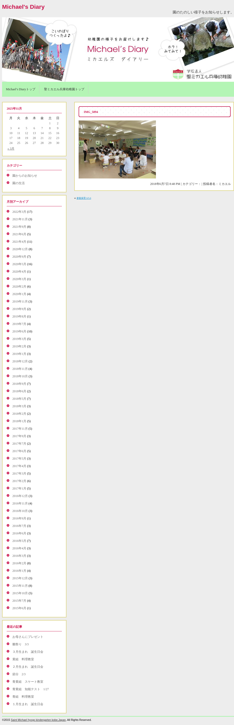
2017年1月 (19, 488)
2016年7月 (19, 526)
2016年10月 (20, 511)
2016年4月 (19, 548)
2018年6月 (19, 391)
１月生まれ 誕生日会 (27, 704)
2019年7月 (19, 324)
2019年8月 (19, 316)
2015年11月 (20, 586)
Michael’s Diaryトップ (20, 89)
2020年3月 (19, 279)
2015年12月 (20, 578)
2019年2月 (19, 346)
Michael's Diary (23, 6)
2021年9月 (19, 227)
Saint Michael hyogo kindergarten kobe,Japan (38, 719)
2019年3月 (19, 339)
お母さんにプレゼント (27, 637)
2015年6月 (19, 608)
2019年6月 (19, 331)
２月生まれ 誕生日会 (27, 667)
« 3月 (10, 148)
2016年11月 (20, 503)
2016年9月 (19, 518)
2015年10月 (20, 593)
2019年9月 (19, 309)
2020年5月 (19, 264)
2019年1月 (19, 354)
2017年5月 (19, 458)
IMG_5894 (91, 112)
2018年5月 (19, 399)
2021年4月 (19, 241)
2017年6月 (19, 451)
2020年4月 (19, 271)
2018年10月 (20, 376)
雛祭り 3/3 (20, 644)
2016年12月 (20, 496)
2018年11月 (20, 369)
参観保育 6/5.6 (84, 198)
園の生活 (18, 183)
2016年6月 (19, 533)
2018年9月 (19, 384)
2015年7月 (19, 600)
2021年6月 (19, 234)
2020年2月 (19, 286)
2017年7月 (19, 443)
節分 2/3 (19, 674)
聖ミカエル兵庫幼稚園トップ (64, 89)
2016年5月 (19, 541)
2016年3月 (19, 556)
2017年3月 (19, 473)
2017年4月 (19, 466)
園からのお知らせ (24, 175)
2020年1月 (19, 294)
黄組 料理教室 (23, 659)
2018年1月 (19, 421)
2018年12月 (20, 361)
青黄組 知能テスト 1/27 (30, 689)
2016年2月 (19, 563)
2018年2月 (19, 414)
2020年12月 (20, 249)
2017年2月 (19, 481)
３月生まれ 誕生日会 (27, 652)
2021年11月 (20, 219)
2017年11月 (20, 428)
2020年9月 (19, 256)
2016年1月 (19, 571)
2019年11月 (20, 301)
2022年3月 (19, 212)
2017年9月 (19, 436)
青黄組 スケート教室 (27, 681)
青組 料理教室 (23, 696)
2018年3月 (19, 406)
